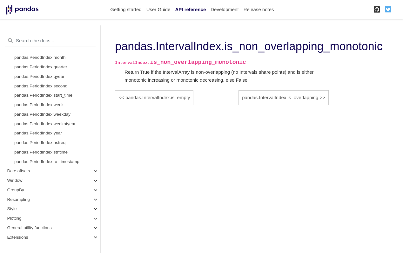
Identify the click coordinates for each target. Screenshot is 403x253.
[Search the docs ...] (50, 40)
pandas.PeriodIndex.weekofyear (45, 123)
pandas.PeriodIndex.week (39, 104)
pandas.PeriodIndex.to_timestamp (46, 161)
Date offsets (18, 170)
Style (12, 208)
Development (224, 9)
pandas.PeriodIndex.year (38, 133)
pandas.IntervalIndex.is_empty (157, 97)
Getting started (125, 9)
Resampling (18, 199)
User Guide (158, 9)
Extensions (17, 237)
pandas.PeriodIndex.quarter (40, 67)
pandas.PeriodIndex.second (40, 86)
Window (15, 180)
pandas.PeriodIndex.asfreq (39, 142)
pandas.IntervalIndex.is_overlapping (280, 97)
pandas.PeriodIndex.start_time (43, 95)
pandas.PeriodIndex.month (39, 57)
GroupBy (15, 190)
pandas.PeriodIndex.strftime (41, 152)
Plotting (14, 218)
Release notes (259, 9)
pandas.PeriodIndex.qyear (39, 76)
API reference (190, 9)
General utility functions (29, 227)
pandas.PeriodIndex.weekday (42, 114)
